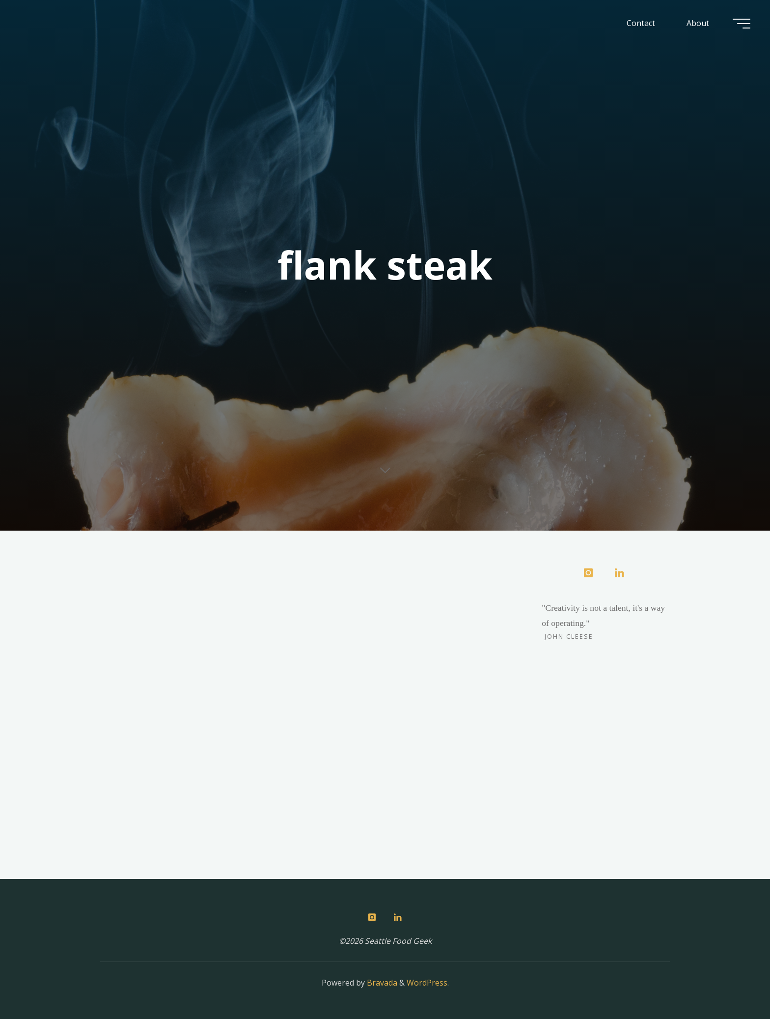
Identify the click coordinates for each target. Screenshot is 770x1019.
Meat (121, 584)
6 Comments (259, 599)
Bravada (381, 982)
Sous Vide (187, 584)
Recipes (151, 584)
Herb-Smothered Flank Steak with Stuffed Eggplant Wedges (405, 619)
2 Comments (478, 584)
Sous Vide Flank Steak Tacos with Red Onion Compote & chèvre (183, 634)
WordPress (427, 982)
